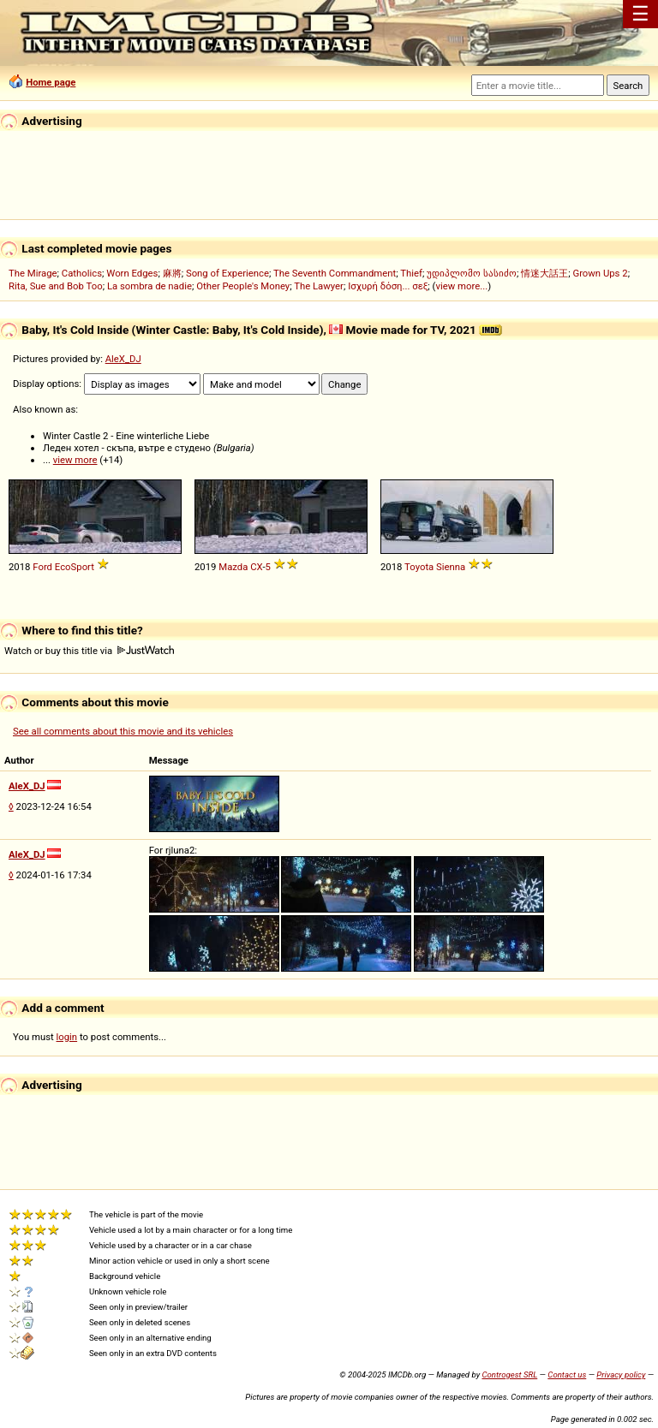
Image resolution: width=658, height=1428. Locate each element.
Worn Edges (132, 273)
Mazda (233, 567)
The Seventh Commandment (334, 273)
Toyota (419, 567)
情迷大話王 (544, 273)
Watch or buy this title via (89, 651)
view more (75, 460)
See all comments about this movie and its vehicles (123, 731)
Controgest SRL (509, 1374)
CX (256, 567)
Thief (411, 273)
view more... (461, 286)
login (67, 1037)
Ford (42, 567)
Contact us (566, 1374)
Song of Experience (227, 273)
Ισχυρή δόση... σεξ (388, 286)
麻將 (172, 273)
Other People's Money (243, 286)
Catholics (82, 273)
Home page (50, 82)
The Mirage (33, 273)
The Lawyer (319, 286)
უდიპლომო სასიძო (472, 273)
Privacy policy (620, 1374)
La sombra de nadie (149, 286)
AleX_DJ (123, 359)
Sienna (450, 567)
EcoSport (74, 567)
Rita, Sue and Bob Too (56, 286)
